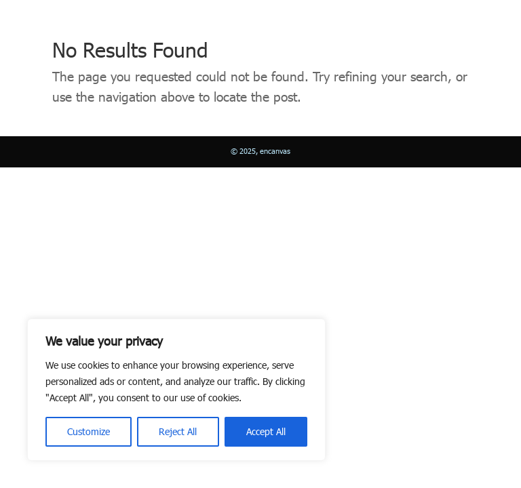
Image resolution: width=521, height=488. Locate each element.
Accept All (266, 431)
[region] (176, 390)
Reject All (178, 431)
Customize (88, 431)
